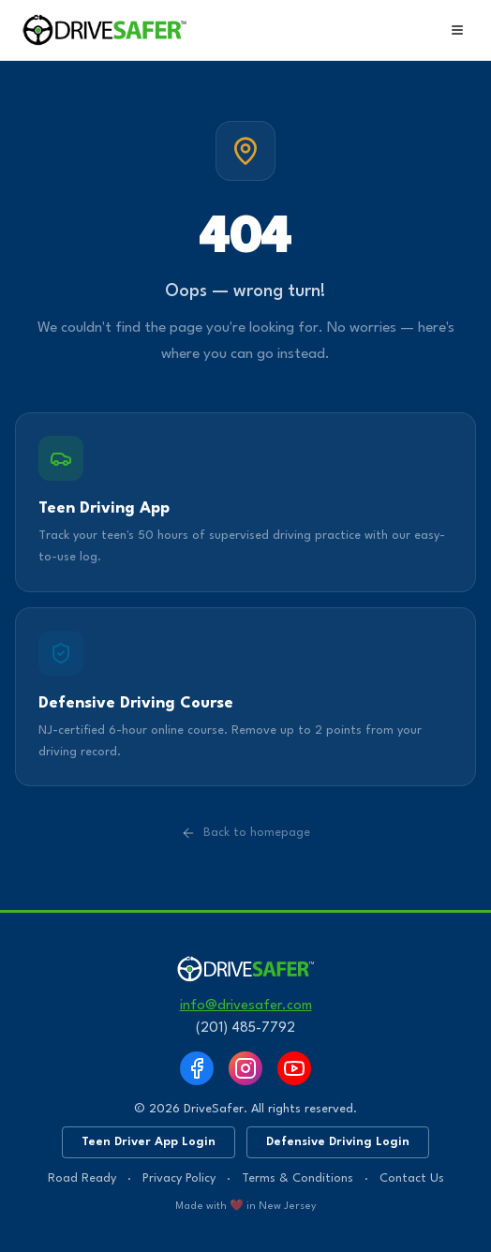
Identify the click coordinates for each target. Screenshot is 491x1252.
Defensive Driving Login (337, 1142)
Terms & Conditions (297, 1178)
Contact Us (411, 1178)
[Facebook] (197, 1068)
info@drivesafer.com (246, 1006)
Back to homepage (245, 833)
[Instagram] (245, 1068)
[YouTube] (294, 1068)
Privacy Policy (179, 1178)
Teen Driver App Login (149, 1142)
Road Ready (82, 1178)
